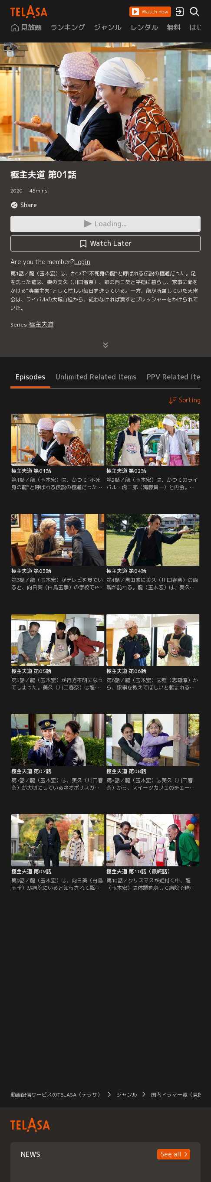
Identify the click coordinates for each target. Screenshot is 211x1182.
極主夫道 (41, 324)
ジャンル (126, 1094)
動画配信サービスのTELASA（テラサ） (56, 1094)
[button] (150, 12)
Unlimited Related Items (96, 377)
